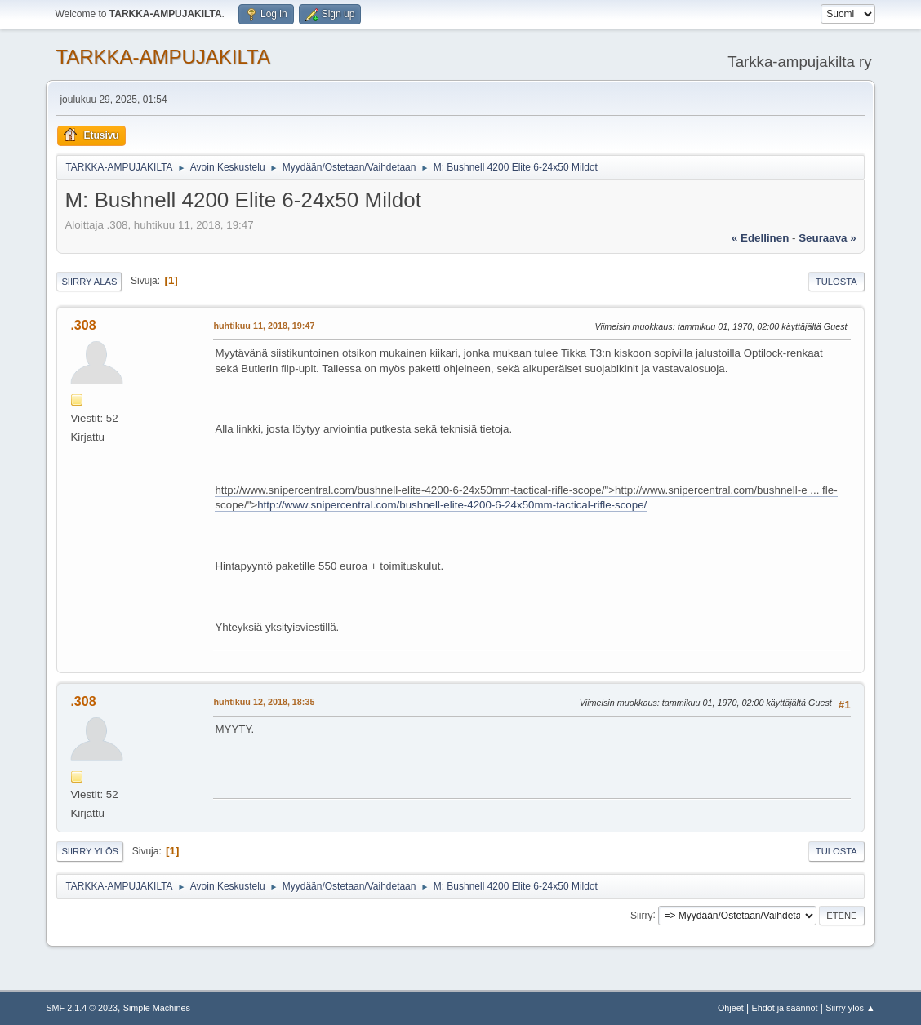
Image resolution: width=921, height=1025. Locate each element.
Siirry (641, 915)
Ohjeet (731, 1008)
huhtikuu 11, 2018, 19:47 (263, 326)
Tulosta (836, 281)
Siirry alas (89, 281)
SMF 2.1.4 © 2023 (82, 1008)
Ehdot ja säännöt (784, 1008)
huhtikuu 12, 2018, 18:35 (263, 702)
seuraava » (827, 238)
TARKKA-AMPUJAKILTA (163, 57)
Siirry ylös (89, 851)
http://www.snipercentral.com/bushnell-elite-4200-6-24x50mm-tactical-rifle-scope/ (452, 505)
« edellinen (760, 238)
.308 (83, 325)
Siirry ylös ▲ (849, 1008)
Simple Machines (156, 1008)
